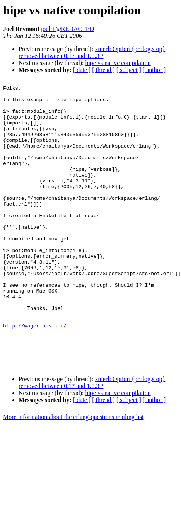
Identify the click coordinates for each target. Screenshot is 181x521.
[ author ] (154, 69)
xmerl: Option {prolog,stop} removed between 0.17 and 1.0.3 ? (92, 52)
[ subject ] (128, 69)
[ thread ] (103, 69)
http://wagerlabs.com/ (35, 374)
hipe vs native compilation (117, 63)
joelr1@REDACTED (67, 29)
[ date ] (81, 69)
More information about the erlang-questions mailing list (73, 472)
